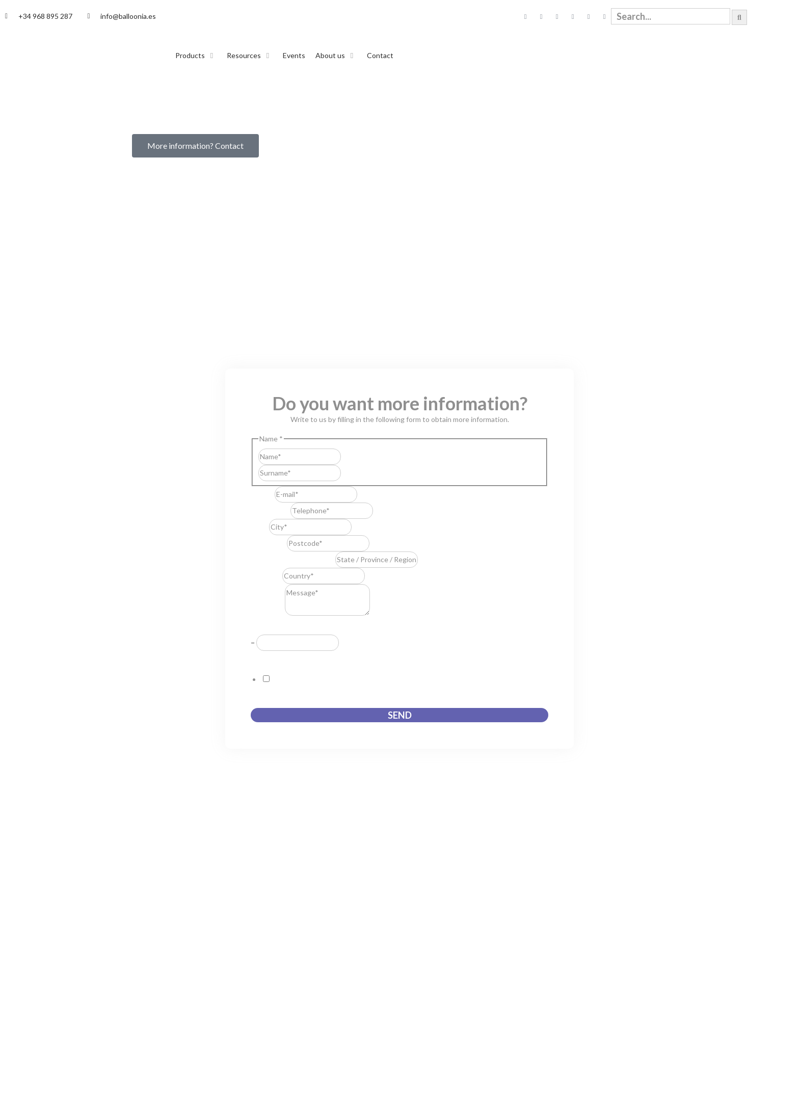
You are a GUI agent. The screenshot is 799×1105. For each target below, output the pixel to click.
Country (266, 575)
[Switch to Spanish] (760, 16)
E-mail (263, 494)
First (348, 456)
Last (348, 472)
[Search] (739, 17)
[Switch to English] (780, 16)
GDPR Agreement (282, 657)
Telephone (270, 510)
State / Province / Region (293, 559)
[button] (196, 55)
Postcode (269, 543)
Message (268, 613)
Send (400, 715)
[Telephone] (331, 511)
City (260, 526)
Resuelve (268, 627)
